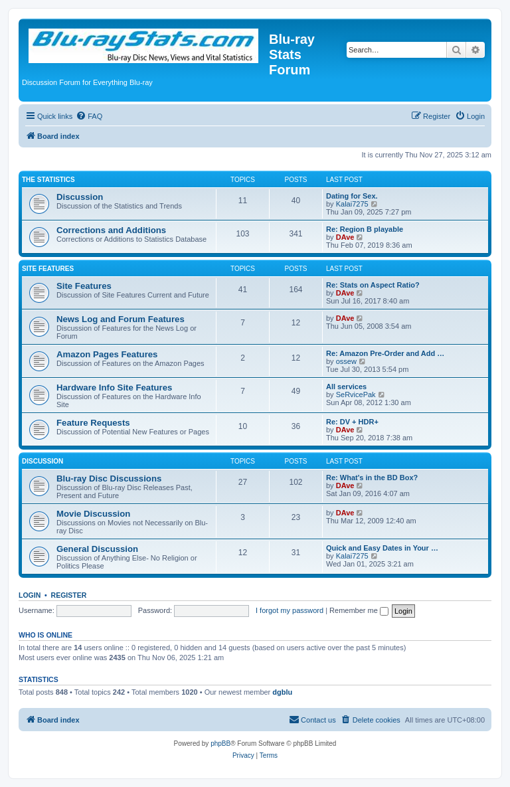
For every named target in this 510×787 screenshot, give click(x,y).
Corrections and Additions (111, 230)
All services (346, 387)
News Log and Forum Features (120, 319)
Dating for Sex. (352, 196)
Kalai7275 (352, 204)
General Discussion (97, 549)
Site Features (48, 268)
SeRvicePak (356, 394)
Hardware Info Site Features (114, 388)
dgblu (282, 692)
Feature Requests (93, 423)
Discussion (79, 197)
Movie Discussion (93, 514)
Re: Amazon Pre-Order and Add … (385, 353)
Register (69, 595)
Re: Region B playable (364, 229)
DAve (345, 237)
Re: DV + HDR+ (352, 422)
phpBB (220, 743)
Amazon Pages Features (106, 354)
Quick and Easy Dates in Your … (382, 548)
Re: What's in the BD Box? (372, 477)
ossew (346, 361)
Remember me (358, 610)
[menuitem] (89, 116)
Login (30, 595)
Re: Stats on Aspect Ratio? (373, 285)
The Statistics (48, 179)
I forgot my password (289, 610)
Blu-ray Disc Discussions (108, 478)
